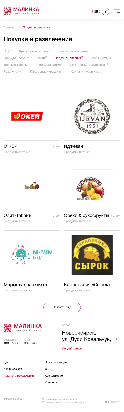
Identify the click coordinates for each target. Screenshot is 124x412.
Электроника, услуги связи (88, 65)
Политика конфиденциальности (59, 399)
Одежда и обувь (16, 58)
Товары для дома (49, 65)
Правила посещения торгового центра (63, 402)
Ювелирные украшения (46, 71)
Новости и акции (56, 362)
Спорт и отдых (101, 58)
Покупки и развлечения (19, 376)
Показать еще (62, 307)
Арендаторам (54, 376)
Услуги (41, 58)
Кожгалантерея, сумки (87, 71)
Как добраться (72, 348)
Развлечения (13, 71)
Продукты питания (69, 58)
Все (8, 51)
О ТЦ (48, 369)
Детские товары (16, 65)
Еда (6, 362)
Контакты (51, 383)
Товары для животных (73, 51)
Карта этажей (13, 369)
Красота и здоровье (34, 51)
